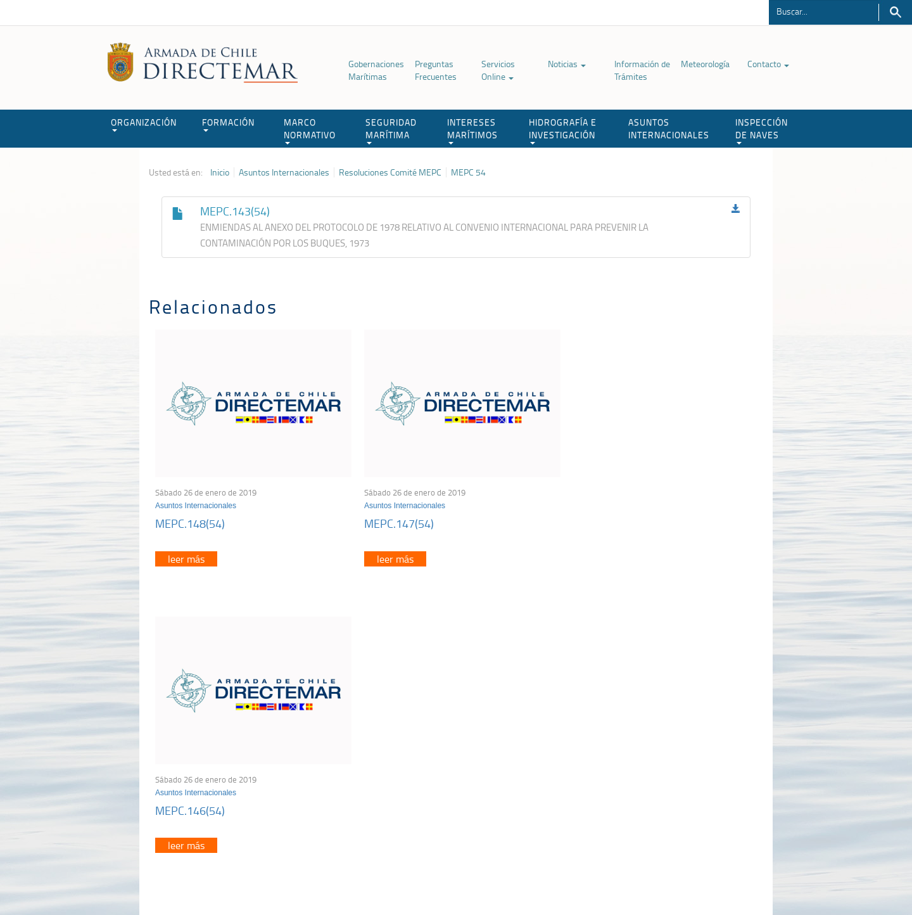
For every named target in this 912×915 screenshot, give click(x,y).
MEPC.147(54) (394, 519)
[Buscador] (823, 11)
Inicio (219, 172)
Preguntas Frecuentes (436, 70)
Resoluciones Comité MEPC (390, 172)
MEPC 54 (468, 172)
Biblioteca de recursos (316, 876)
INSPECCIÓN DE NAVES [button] (761, 130)
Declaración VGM (668, 765)
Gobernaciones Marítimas (376, 70)
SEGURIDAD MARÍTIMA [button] (391, 130)
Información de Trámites (642, 70)
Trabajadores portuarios (680, 749)
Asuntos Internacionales (284, 172)
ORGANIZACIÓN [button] (144, 124)
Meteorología (705, 64)
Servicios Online (498, 70)
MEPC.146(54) (600, 519)
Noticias (567, 64)
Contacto (768, 64)
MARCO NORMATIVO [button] (310, 130)
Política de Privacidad (231, 876)
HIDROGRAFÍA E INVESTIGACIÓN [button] (563, 130)
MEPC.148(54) (190, 519)
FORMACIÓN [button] (228, 124)
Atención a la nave (670, 733)
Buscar (895, 12)
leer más (186, 555)
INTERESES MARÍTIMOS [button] (472, 130)
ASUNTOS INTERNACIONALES (668, 128)
